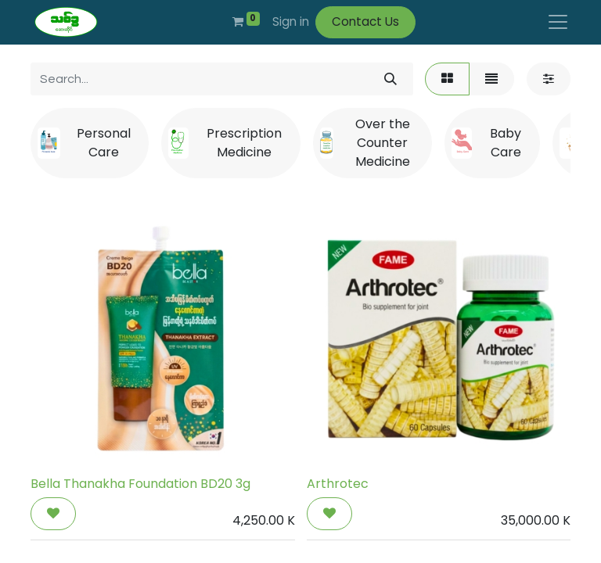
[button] (53, 513)
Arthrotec (338, 484)
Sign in (290, 21)
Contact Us (365, 21)
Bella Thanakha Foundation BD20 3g (140, 484)
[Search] (390, 79)
